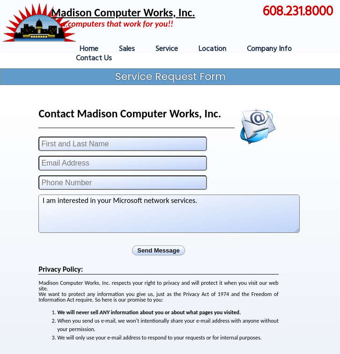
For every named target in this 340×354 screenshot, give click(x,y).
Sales (127, 49)
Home (89, 49)
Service (166, 49)
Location (212, 49)
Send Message (158, 250)
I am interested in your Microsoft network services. (169, 214)
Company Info (269, 49)
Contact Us (94, 58)
